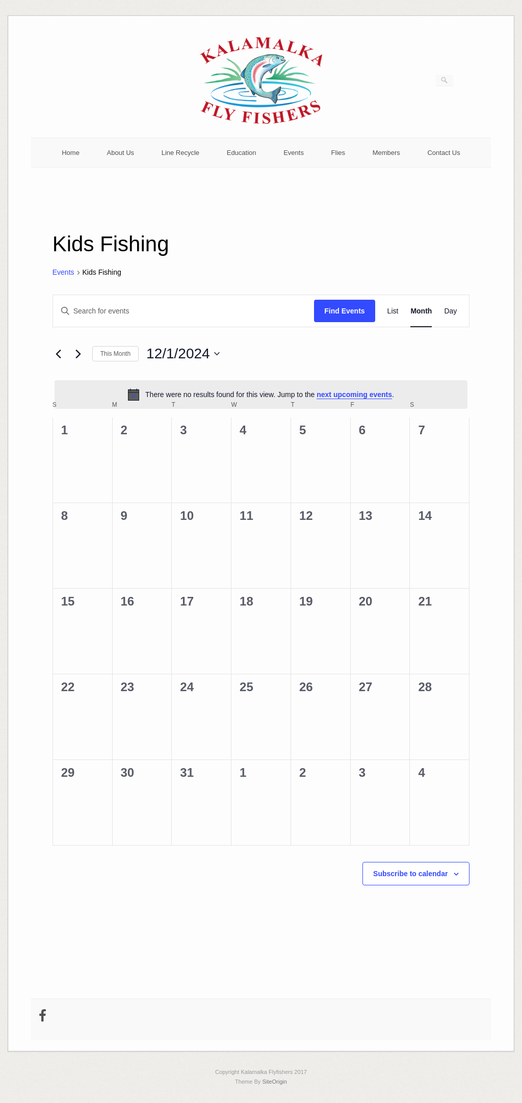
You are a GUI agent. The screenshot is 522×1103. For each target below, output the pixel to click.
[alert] (261, 394)
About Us (120, 152)
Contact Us (443, 152)
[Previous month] (59, 354)
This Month (115, 353)
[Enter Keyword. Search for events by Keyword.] (184, 311)
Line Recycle (180, 152)
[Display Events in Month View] (421, 311)
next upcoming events (354, 394)
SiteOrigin (274, 1082)
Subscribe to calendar (410, 874)
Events (293, 152)
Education (241, 152)
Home (71, 152)
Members (386, 152)
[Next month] (78, 354)
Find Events (344, 311)
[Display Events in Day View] (450, 311)
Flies (338, 152)
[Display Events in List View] (393, 311)
